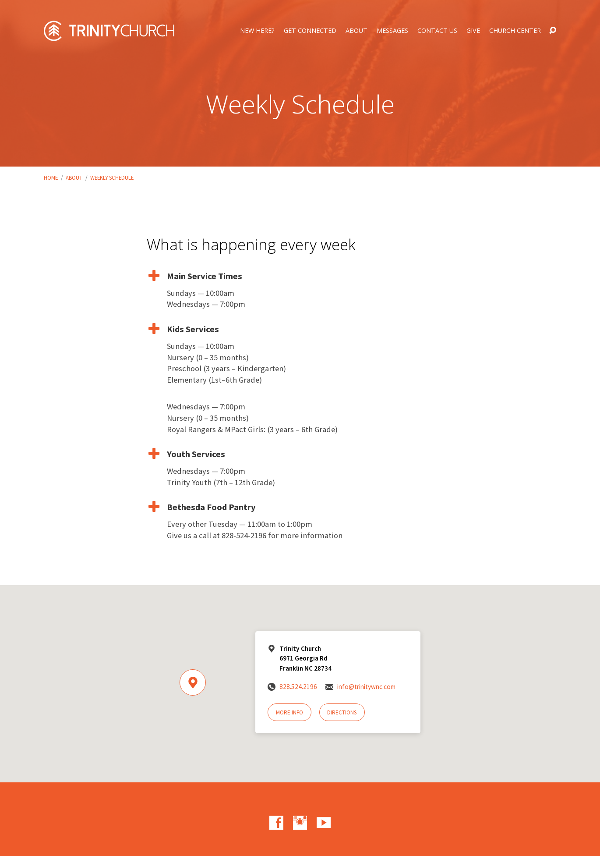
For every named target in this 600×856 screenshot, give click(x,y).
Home (51, 177)
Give (473, 31)
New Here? (257, 31)
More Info (289, 712)
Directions (341, 712)
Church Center (515, 31)
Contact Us (437, 31)
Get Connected (310, 31)
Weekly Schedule (112, 177)
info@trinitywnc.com (366, 686)
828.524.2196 (298, 686)
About (356, 31)
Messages (392, 31)
